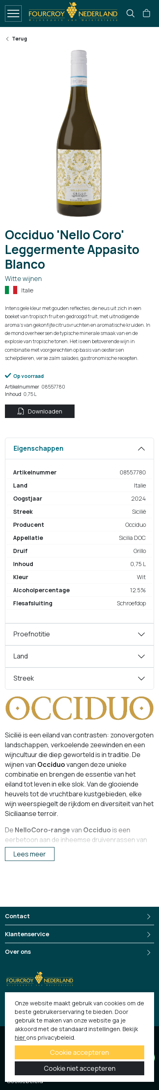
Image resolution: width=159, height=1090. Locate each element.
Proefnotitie (32, 633)
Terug (16, 39)
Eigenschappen (39, 448)
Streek (24, 678)
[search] (130, 13)
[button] (146, 13)
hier (20, 1037)
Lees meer (30, 854)
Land (21, 656)
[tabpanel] (79, 530)
